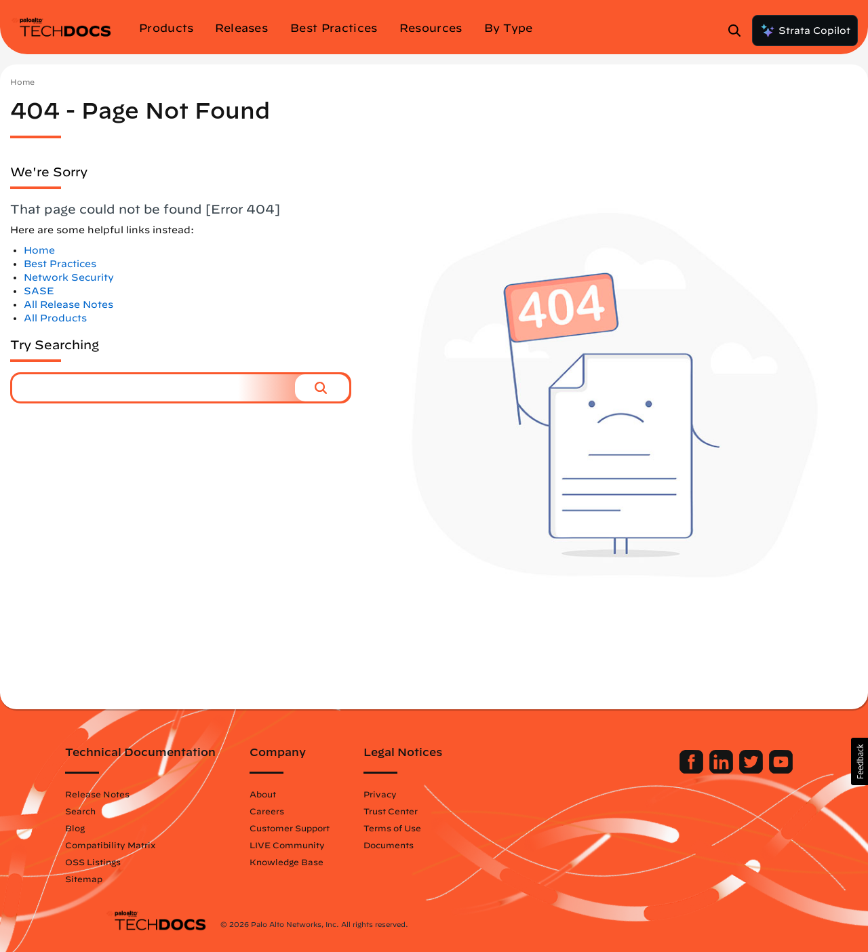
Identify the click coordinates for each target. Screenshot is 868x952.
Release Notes (137, 794)
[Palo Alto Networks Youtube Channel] (741, 770)
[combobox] (153, 387)
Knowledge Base (326, 862)
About (303, 794)
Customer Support (330, 828)
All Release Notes (68, 304)
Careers (307, 811)
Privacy (420, 794)
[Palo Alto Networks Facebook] (652, 770)
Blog (115, 828)
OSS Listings (133, 862)
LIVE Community (327, 845)
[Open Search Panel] (738, 30)
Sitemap (123, 879)
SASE (39, 290)
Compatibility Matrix (150, 845)
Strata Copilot (805, 30)
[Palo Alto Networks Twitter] (712, 770)
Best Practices (60, 263)
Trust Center (430, 811)
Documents (428, 845)
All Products (55, 318)
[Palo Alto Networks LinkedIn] (682, 770)
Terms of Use (432, 828)
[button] (322, 387)
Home (22, 81)
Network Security (69, 277)
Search (120, 811)
